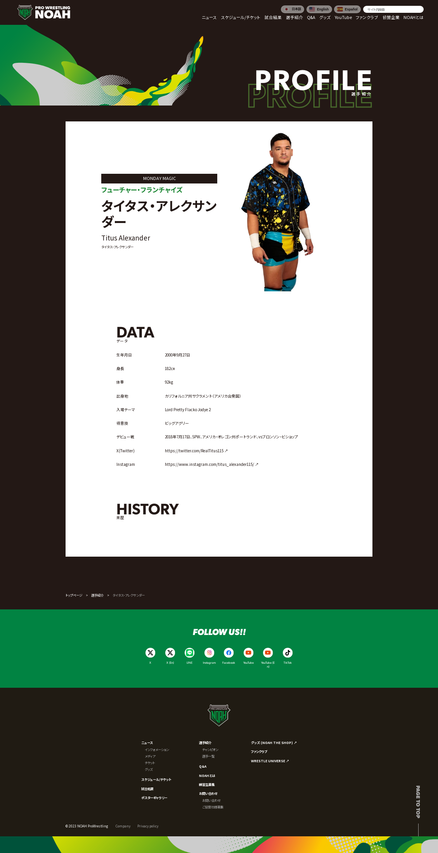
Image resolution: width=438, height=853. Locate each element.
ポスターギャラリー (154, 797)
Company (123, 826)
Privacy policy (147, 826)
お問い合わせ (208, 793)
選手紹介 (97, 595)
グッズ (148, 769)
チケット (150, 762)
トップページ (74, 595)
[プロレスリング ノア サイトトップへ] (43, 12)
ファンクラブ (259, 751)
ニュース (147, 742)
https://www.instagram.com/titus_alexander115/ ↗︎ (212, 464)
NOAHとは (207, 775)
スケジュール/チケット (156, 779)
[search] (393, 9)
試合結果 (147, 788)
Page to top (418, 802)
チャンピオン (210, 749)
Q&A (202, 766)
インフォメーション (157, 749)
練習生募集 (207, 784)
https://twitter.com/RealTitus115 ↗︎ (196, 450)
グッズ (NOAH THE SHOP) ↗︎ (274, 742)
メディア (150, 756)
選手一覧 (208, 756)
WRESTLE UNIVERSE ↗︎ (270, 760)
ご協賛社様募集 (212, 807)
